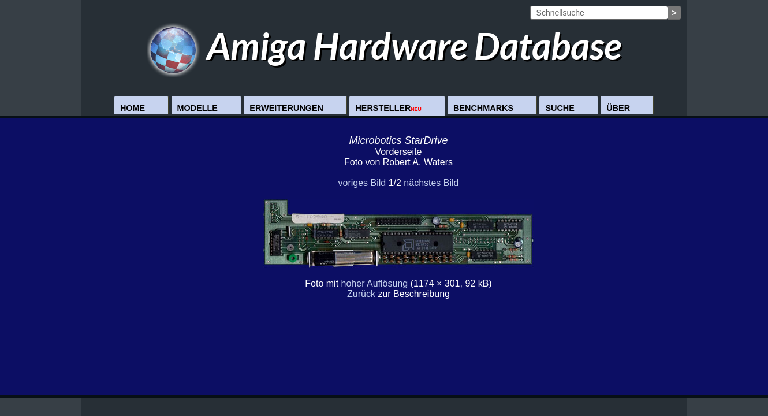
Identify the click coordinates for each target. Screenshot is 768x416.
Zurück (361, 294)
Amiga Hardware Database (384, 45)
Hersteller (388, 108)
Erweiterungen (286, 108)
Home (132, 108)
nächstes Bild (431, 183)
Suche (559, 108)
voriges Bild (362, 183)
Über (618, 108)
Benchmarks (483, 108)
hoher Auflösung (374, 283)
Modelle (197, 108)
